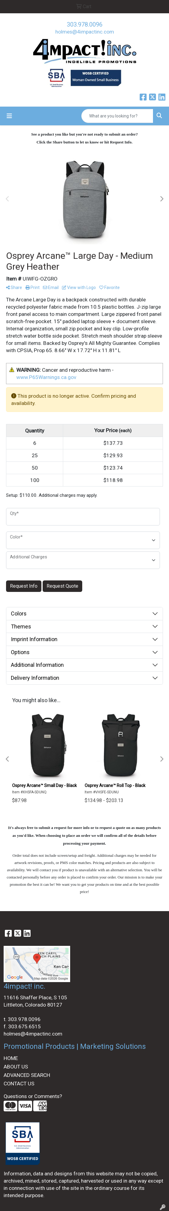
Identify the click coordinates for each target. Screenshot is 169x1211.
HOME (11, 1058)
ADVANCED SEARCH (27, 1075)
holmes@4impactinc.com (84, 32)
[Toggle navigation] (9, 116)
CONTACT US (19, 1084)
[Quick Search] (117, 116)
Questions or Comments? (33, 1096)
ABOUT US (16, 1067)
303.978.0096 (84, 24)
